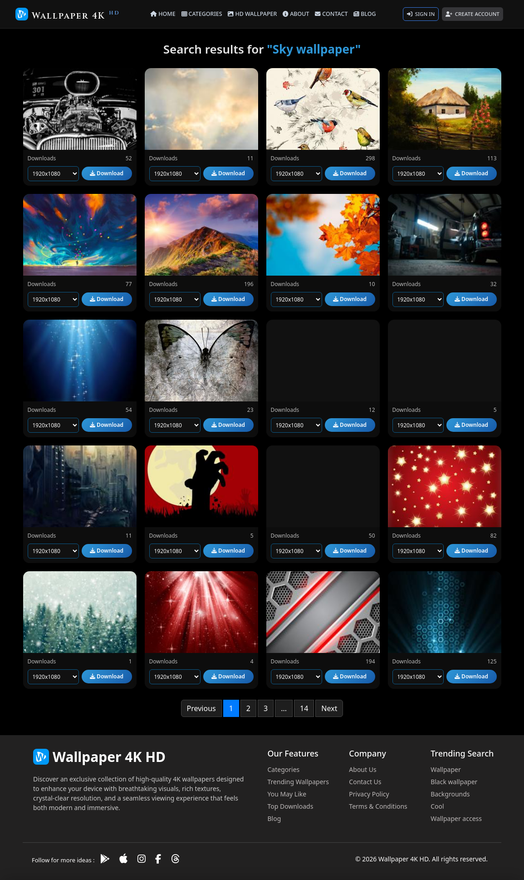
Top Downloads (290, 806)
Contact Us (365, 781)
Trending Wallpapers (298, 781)
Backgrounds (450, 794)
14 (304, 708)
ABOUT (296, 14)
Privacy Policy (369, 794)
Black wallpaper (454, 781)
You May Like (287, 794)
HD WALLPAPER (252, 14)
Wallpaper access (456, 818)
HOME (163, 14)
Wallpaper (446, 769)
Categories (284, 769)
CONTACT (331, 14)
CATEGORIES (201, 14)
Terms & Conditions (378, 806)
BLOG (364, 14)
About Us (362, 769)
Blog (274, 818)
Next (329, 708)
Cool (437, 806)
